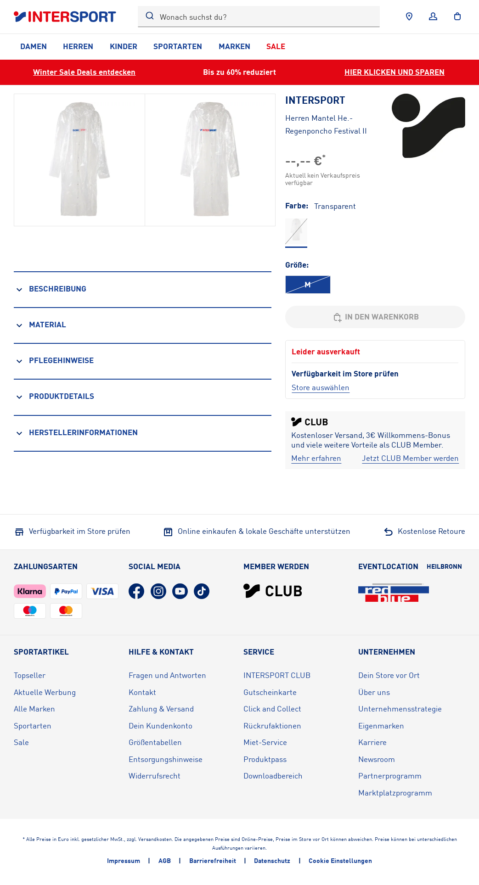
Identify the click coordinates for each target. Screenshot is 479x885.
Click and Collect (272, 708)
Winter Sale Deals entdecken (84, 72)
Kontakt (142, 692)
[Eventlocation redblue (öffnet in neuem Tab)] (393, 592)
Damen (33, 46)
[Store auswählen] (320, 387)
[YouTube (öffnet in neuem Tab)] (180, 591)
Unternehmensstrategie (400, 708)
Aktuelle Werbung (45, 692)
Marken (234, 46)
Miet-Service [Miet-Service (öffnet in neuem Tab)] (265, 742)
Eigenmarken (381, 725)
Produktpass (265, 759)
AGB (164, 860)
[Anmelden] (433, 16)
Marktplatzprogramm (395, 792)
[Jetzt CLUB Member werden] (410, 458)
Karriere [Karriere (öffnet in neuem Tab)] (372, 742)
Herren (78, 46)
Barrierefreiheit (212, 860)
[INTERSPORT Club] (272, 590)
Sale (275, 46)
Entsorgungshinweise (166, 759)
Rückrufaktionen (272, 725)
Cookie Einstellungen (340, 860)
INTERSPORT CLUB (276, 675)
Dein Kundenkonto (160, 725)
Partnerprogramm (390, 775)
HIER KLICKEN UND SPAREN (394, 72)
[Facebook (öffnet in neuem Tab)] (136, 591)
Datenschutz (272, 860)
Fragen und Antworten (167, 675)
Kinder (123, 46)
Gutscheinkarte (270, 692)
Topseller (29, 675)
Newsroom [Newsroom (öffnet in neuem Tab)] (376, 759)
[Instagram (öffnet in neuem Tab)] (158, 591)
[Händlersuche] (409, 16)
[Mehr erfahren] (316, 458)
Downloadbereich (273, 775)
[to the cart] (457, 16)
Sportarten (177, 46)
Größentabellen (155, 742)
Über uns (374, 692)
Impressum (123, 860)
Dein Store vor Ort (389, 675)
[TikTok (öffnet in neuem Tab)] (201, 591)
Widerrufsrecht (154, 775)
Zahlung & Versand (161, 708)
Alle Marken (34, 708)
